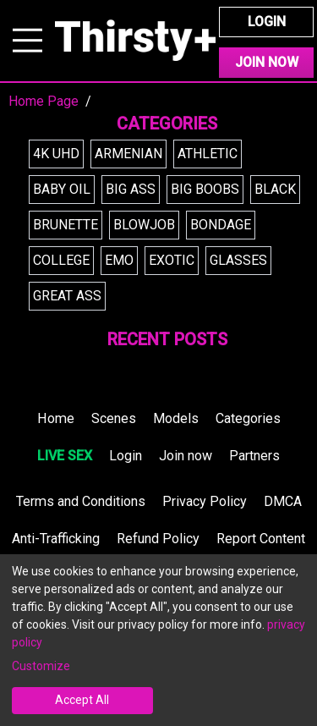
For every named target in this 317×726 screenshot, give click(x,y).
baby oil (61, 189)
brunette (65, 225)
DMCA (283, 501)
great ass (67, 296)
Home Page (43, 101)
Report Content (260, 539)
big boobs (205, 189)
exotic (171, 260)
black (275, 189)
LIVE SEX (64, 456)
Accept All (82, 700)
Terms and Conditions (80, 501)
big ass (131, 189)
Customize (41, 666)
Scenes (113, 418)
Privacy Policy (204, 501)
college (61, 260)
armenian (128, 154)
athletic (208, 154)
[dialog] (158, 640)
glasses (238, 260)
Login (267, 22)
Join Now (266, 62)
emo (119, 260)
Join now (185, 456)
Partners (254, 456)
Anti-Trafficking (56, 539)
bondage (220, 225)
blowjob (144, 225)
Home (55, 418)
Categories (248, 418)
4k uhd (56, 154)
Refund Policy (158, 539)
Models (176, 418)
